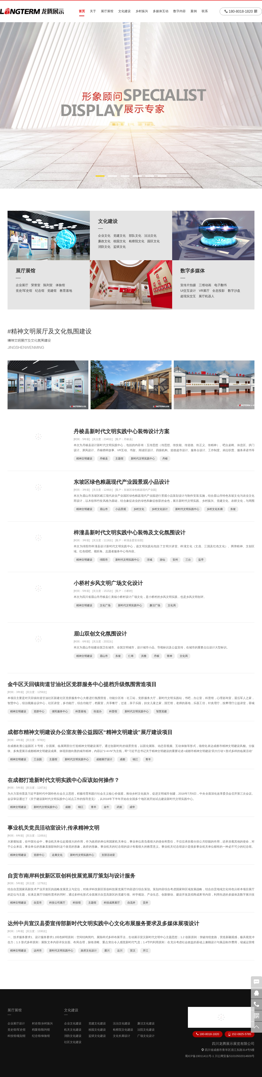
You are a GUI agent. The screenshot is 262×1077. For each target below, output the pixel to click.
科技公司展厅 (57, 902)
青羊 (148, 759)
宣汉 (132, 950)
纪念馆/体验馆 (41, 1036)
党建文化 (119, 235)
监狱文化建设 (97, 1036)
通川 (107, 950)
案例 (194, 11)
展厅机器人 (206, 296)
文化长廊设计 (121, 1036)
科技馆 (77, 902)
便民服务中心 (60, 711)
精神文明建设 (84, 458)
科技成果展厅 (112, 902)
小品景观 (120, 509)
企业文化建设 (72, 1023)
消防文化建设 (72, 1036)
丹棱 (165, 458)
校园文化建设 (97, 1029)
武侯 (119, 807)
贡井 (145, 902)
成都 (122, 759)
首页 (82, 11)
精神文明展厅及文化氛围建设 (51, 331)
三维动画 (205, 285)
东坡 (233, 509)
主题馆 (119, 458)
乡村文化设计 (160, 509)
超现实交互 (188, 296)
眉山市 (104, 509)
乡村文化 (139, 509)
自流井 (131, 902)
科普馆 (113, 711)
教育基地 (66, 290)
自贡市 (38, 902)
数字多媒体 (192, 271)
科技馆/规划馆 (17, 1036)
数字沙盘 (234, 290)
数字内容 (179, 11)
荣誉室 (35, 285)
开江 (145, 950)
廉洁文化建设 (146, 1023)
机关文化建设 (72, 1029)
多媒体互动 (160, 11)
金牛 (106, 807)
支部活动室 (108, 854)
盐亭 (201, 559)
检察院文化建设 (123, 1029)
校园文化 (119, 241)
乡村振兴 (142, 11)
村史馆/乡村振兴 (42, 1023)
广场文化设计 (146, 1036)
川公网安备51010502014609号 (234, 1056)
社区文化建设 (72, 1042)
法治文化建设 (121, 1023)
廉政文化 (104, 241)
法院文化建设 (146, 1029)
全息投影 (218, 290)
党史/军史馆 (24, 290)
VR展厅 (204, 290)
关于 (93, 11)
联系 (205, 11)
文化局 (172, 605)
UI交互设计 (188, 290)
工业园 (38, 759)
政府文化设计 (89, 950)
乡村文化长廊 (215, 509)
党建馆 (52, 290)
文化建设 (124, 11)
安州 (175, 559)
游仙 (162, 559)
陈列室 (48, 285)
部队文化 (135, 235)
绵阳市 (104, 559)
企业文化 (104, 235)
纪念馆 (39, 290)
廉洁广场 (155, 605)
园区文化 (153, 241)
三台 (188, 559)
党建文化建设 (97, 1023)
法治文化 (150, 235)
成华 (132, 807)
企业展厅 (22, 285)
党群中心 (39, 711)
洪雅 (143, 656)
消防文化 (104, 246)
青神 (169, 656)
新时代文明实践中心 (143, 458)
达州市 (38, 950)
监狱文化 (119, 246)
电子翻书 (220, 285)
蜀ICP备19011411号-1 (199, 1056)
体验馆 (60, 285)
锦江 (135, 759)
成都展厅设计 (104, 759)
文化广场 (105, 605)
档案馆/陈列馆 (41, 1029)
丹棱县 (104, 458)
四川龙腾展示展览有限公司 (233, 1043)
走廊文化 (57, 854)
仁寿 (131, 656)
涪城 (149, 559)
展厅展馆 (107, 11)
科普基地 (80, 711)
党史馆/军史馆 (17, 1029)
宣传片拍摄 (188, 285)
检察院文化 (136, 241)
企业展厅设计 (16, 1023)
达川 (119, 950)
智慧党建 (161, 711)
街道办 (98, 711)
